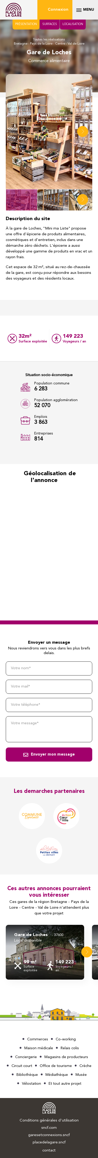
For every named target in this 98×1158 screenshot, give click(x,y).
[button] (82, 131)
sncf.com (49, 1128)
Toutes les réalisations (49, 39)
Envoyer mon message (53, 755)
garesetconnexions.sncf (49, 1135)
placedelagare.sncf (49, 1142)
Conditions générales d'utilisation (49, 1121)
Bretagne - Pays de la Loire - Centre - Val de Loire (49, 43)
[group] (45, 952)
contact (49, 1151)
